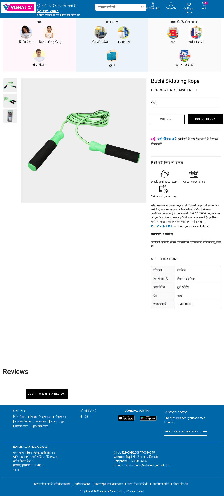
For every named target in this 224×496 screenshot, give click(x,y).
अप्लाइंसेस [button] (123, 34)
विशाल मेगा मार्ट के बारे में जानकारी (52, 479)
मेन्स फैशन (60, 416)
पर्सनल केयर (21, 425)
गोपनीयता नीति (161, 479)
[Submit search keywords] (142, 7)
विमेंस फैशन (19, 416)
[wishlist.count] (189, 8)
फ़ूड (63, 421)
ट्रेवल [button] (112, 57)
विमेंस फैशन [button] (26, 34)
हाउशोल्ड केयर (40, 425)
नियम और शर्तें (180, 479)
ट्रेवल (53, 421)
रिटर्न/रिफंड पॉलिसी (137, 479)
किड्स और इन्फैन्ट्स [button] (51, 34)
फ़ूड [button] (173, 34)
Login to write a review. (46, 393)
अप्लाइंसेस (41, 421)
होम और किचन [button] (100, 34)
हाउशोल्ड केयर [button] (185, 57)
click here (162, 226)
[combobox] (120, 7)
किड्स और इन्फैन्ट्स (40, 416)
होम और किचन (23, 421)
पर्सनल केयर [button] (196, 34)
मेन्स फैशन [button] (39, 57)
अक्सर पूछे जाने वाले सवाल (109, 479)
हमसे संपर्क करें (82, 479)
